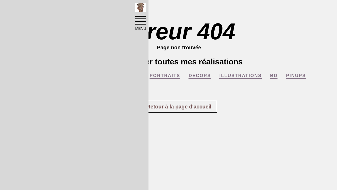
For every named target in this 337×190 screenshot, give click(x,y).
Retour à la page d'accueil (179, 107)
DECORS (200, 75)
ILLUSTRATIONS (240, 75)
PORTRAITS (165, 75)
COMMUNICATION (118, 75)
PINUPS (296, 75)
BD (274, 75)
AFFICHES (74, 75)
